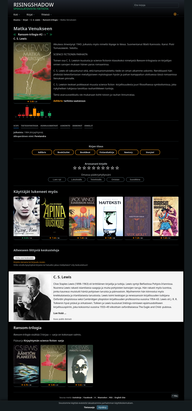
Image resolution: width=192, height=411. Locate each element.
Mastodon (102, 397)
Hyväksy (102, 407)
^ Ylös (175, 395)
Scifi (16, 125)
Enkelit (88, 125)
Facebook (87, 397)
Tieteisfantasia (29, 125)
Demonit (77, 125)
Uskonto (65, 125)
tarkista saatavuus (74, 101)
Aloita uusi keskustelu (24, 258)
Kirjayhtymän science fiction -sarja (44, 340)
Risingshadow (34, 6)
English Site (120, 397)
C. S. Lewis (20, 38)
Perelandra (40, 136)
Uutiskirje (76, 397)
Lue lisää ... (59, 313)
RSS (110, 397)
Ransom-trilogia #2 (30, 34)
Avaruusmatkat (49, 125)
